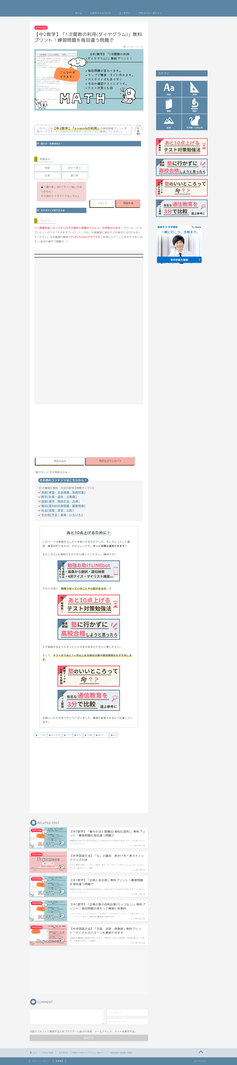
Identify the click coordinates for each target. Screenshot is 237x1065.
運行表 (74, 175)
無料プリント (102, 735)
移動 (47, 168)
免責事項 (59, 1061)
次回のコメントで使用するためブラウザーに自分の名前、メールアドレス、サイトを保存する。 (83, 1031)
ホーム (78, 13)
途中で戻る (74, 168)
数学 (114, 735)
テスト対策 (41, 735)
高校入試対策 (55, 735)
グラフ (68, 735)
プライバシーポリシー (150, 13)
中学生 (78, 735)
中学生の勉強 (41, 27)
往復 (47, 175)
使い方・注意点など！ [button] (50, 143)
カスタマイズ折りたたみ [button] (51, 210)
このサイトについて (100, 13)
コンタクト (125, 13)
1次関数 (89, 735)
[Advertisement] (116, 175)
